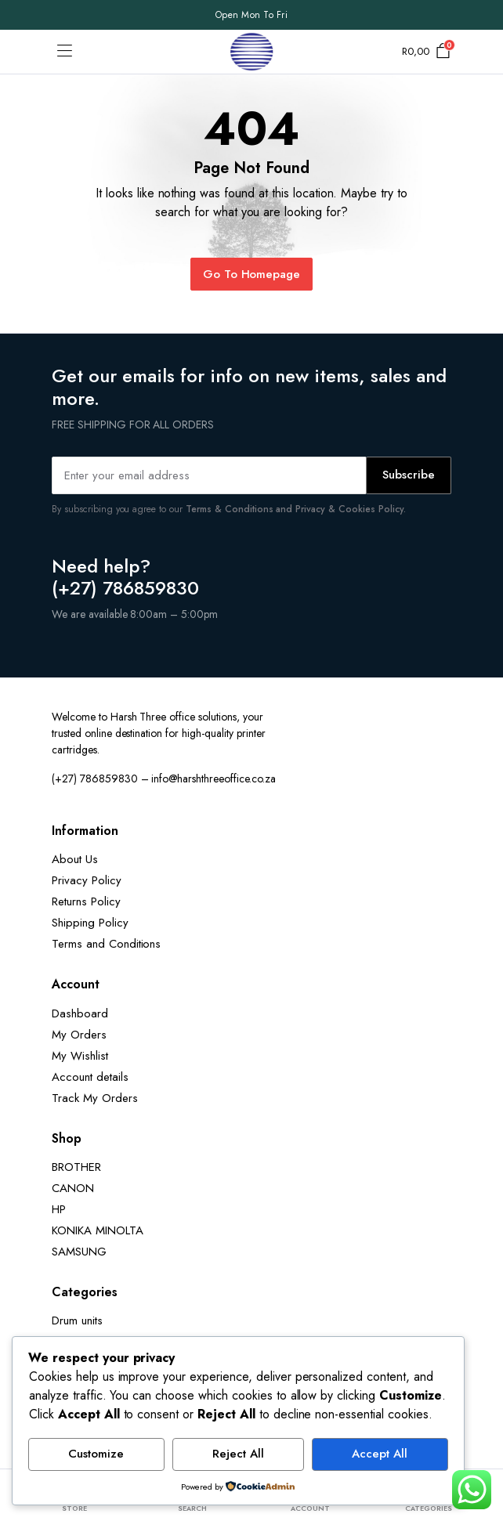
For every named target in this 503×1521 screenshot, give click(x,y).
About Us (75, 859)
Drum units (77, 1320)
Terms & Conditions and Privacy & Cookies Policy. (296, 509)
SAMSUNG (79, 1251)
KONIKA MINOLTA (97, 1230)
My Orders (79, 1034)
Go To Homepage (252, 274)
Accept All (379, 1453)
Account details (90, 1077)
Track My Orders (95, 1098)
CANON (73, 1188)
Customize (96, 1453)
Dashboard (80, 1013)
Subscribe (408, 474)
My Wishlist (80, 1055)
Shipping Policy (90, 922)
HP (59, 1209)
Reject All (238, 1453)
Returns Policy (86, 901)
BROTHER (76, 1167)
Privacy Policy (86, 880)
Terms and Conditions (106, 943)
